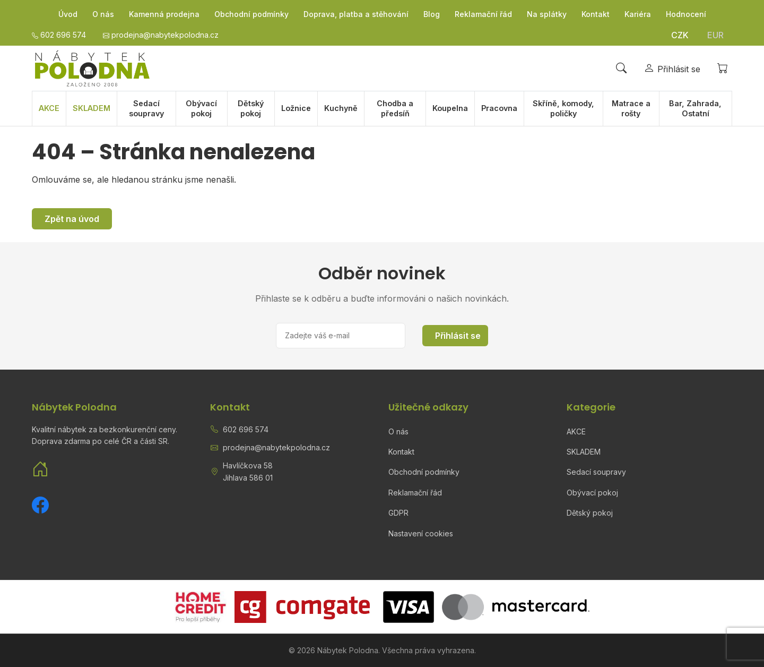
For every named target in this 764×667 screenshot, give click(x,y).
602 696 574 (245, 429)
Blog (431, 14)
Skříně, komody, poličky (563, 108)
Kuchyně (341, 108)
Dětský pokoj (251, 108)
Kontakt (595, 14)
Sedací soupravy (146, 108)
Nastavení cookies (420, 533)
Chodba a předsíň (395, 108)
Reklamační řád (483, 14)
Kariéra (637, 14)
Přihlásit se (458, 335)
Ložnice (296, 108)
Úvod (67, 14)
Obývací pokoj (201, 108)
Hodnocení (686, 14)
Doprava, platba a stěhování (356, 14)
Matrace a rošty (631, 108)
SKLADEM (91, 108)
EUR (715, 35)
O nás (103, 14)
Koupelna (450, 108)
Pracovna (499, 108)
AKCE (49, 108)
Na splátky (547, 14)
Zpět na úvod (72, 218)
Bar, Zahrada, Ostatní (695, 108)
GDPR (398, 512)
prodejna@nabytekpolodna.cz (276, 447)
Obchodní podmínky (251, 14)
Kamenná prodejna (164, 14)
